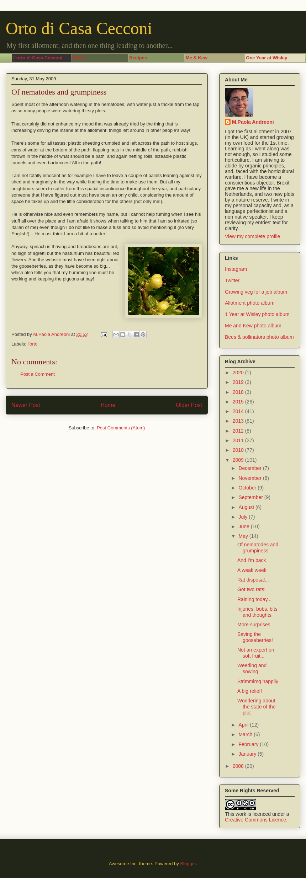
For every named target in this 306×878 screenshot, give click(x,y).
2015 (239, 402)
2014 (239, 411)
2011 (239, 440)
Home (108, 405)
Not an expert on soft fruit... (255, 653)
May (243, 536)
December (250, 468)
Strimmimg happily (257, 681)
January (248, 754)
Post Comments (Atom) (121, 427)
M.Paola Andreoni (253, 122)
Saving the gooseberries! (255, 637)
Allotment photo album (249, 303)
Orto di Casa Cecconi (79, 28)
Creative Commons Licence (255, 820)
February (249, 744)
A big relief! (249, 691)
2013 (239, 421)
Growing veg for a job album (256, 292)
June (244, 526)
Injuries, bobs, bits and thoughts (257, 612)
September (251, 497)
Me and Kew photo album (253, 325)
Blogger (188, 863)
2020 (239, 372)
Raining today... (254, 599)
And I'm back (251, 560)
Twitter (232, 280)
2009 (239, 460)
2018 (239, 392)
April (244, 725)
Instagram (236, 269)
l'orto (33, 344)
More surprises (253, 624)
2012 (239, 431)
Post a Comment (37, 374)
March (246, 734)
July (243, 517)
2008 (239, 766)
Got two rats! (251, 589)
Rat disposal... (253, 580)
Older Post (189, 405)
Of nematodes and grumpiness (257, 547)
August (246, 507)
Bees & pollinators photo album (259, 337)
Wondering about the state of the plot (256, 707)
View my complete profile (252, 236)
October (248, 488)
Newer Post (25, 405)
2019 (239, 382)
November (250, 478)
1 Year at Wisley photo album (257, 314)
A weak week (252, 570)
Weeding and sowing (252, 668)
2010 (239, 450)
